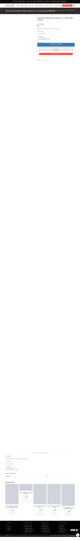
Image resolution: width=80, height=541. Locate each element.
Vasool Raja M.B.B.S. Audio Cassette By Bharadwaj (68, 512)
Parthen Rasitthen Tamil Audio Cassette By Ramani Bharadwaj (12, 511)
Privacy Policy (59, 539)
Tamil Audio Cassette (28, 529)
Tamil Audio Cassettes (14, 518)
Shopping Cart (23, 1)
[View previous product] (72, 22)
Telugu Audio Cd (62, 532)
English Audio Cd (62, 535)
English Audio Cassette (28, 535)
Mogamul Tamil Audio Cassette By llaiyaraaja (26, 497)
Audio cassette (9, 518)
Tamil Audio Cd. (62, 529)
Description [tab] (34, 456)
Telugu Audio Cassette (28, 532)
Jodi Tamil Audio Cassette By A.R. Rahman (40, 511)
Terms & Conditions (53, 539)
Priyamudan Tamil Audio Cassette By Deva (54, 511)
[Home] (48, 14)
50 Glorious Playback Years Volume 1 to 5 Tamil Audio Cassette (64, 14)
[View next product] (74, 22)
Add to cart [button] (12, 516)
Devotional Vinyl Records (46, 535)
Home (8, 529)
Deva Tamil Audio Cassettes (56, 518)
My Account (16, 1)
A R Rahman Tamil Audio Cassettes (39, 518)
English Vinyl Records (45, 532)
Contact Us (29, 1)
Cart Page (9, 534)
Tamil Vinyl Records (45, 529)
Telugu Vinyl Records (45, 534)
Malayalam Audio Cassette (29, 534)
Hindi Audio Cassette (28, 530)
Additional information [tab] (43, 456)
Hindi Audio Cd (61, 530)
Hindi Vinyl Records (45, 530)
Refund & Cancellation (71, 539)
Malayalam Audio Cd (62, 534)
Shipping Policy (64, 539)
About (34, 1)
